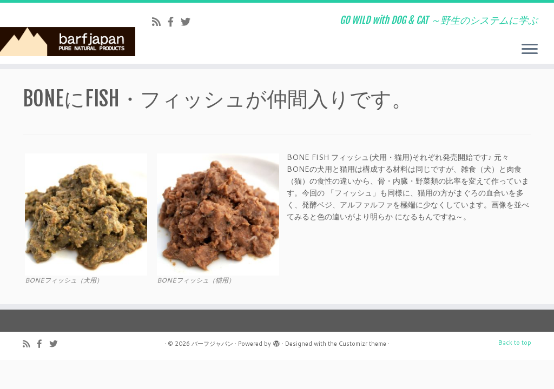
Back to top (514, 342)
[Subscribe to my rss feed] (160, 22)
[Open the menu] (530, 50)
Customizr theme (362, 343)
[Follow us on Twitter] (189, 22)
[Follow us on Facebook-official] (174, 22)
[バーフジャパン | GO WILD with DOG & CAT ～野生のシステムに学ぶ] (65, 32)
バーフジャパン (212, 343)
